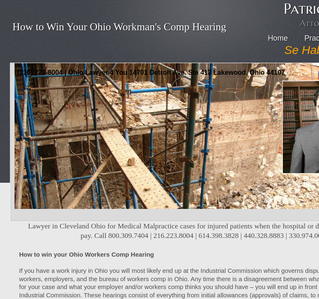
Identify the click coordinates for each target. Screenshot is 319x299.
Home (278, 38)
